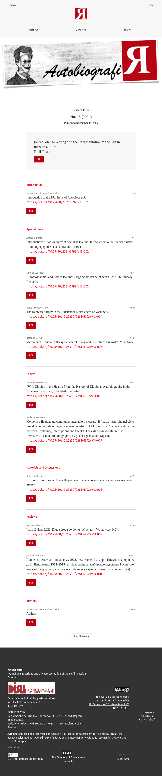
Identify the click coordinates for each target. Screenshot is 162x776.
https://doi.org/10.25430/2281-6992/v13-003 (57, 286)
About (127, 30)
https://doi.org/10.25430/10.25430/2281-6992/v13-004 (64, 316)
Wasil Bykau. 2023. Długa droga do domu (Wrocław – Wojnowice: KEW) (73, 529)
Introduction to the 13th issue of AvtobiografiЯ (56, 197)
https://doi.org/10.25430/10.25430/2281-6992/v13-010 (64, 574)
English (14, 4)
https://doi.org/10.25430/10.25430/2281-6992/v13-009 (64, 534)
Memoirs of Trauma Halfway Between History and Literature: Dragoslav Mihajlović (80, 342)
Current (33, 30)
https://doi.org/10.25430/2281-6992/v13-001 (57, 202)
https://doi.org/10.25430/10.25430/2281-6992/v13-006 (64, 396)
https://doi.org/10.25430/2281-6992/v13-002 (57, 251)
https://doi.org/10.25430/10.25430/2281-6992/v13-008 (64, 490)
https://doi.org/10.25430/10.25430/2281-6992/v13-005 (64, 347)
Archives (81, 30)
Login (151, 5)
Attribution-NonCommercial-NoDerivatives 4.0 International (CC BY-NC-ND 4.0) (109, 704)
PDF (39, 159)
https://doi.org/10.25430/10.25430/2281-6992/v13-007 (64, 440)
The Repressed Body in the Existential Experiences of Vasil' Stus (67, 312)
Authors (31, 613)
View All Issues (81, 636)
